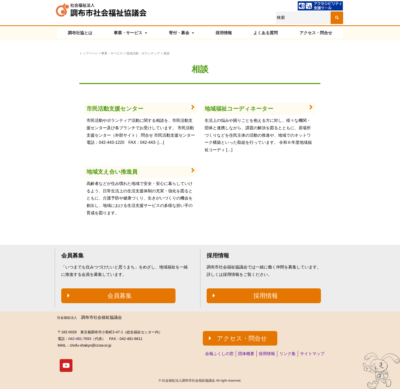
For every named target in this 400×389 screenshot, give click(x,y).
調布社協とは (80, 32)
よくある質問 (265, 32)
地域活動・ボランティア (143, 53)
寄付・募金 (181, 32)
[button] (118, 295)
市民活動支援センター (114, 108)
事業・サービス (130, 32)
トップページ (88, 53)
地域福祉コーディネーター (239, 108)
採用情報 (224, 32)
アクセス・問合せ (315, 32)
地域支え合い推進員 (112, 172)
